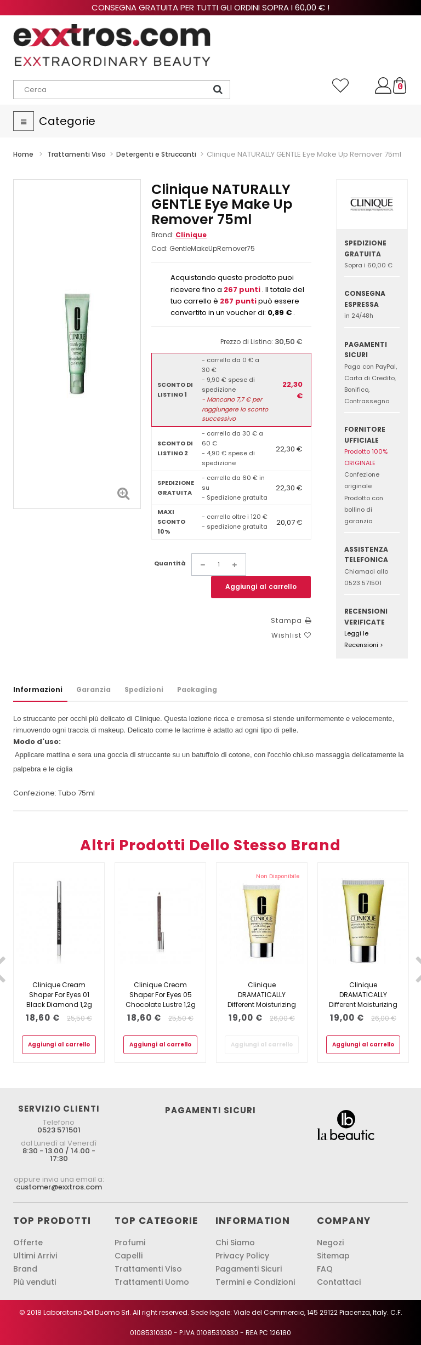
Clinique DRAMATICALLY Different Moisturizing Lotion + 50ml (363, 999)
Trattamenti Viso (148, 1268)
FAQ (325, 1268)
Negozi (330, 1242)
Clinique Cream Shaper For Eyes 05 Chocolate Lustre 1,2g (161, 994)
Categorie (67, 121)
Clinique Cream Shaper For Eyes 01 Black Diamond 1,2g (59, 994)
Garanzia (93, 689)
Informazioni (37, 689)
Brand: (179, 234)
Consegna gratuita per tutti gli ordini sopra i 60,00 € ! (210, 7)
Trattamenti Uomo (152, 1282)
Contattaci (339, 1282)
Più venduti (34, 1282)
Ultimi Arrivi (35, 1255)
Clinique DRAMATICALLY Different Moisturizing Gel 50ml (261, 999)
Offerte (28, 1242)
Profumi (130, 1242)
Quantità (170, 563)
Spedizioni (143, 689)
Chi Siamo (235, 1242)
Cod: (159, 248)
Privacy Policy (242, 1255)
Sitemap (333, 1255)
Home (23, 154)
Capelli (129, 1255)
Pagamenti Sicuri (248, 1268)
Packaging (197, 689)
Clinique (191, 234)
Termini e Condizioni (255, 1282)
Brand (25, 1268)
